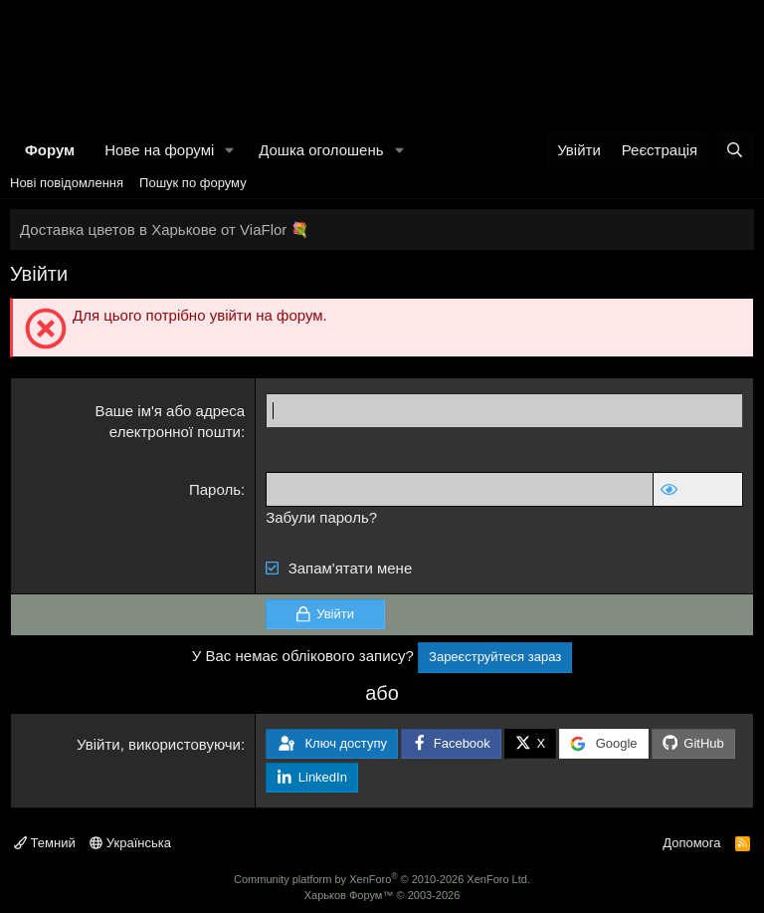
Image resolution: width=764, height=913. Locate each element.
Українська (130, 842)
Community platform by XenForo (382, 879)
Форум (50, 149)
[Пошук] (734, 149)
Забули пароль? (321, 517)
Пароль (215, 489)
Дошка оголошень (321, 149)
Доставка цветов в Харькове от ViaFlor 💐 (164, 229)
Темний (45, 842)
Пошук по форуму (193, 182)
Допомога (691, 842)
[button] (230, 149)
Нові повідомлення (66, 182)
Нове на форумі (159, 149)
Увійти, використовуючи (159, 744)
